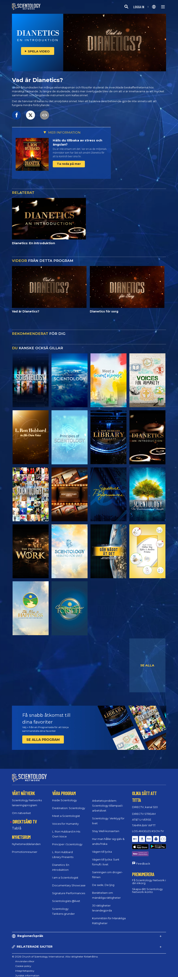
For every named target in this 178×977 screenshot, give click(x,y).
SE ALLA (147, 665)
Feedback (143, 849)
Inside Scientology (64, 796)
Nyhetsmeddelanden (26, 840)
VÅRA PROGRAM (64, 789)
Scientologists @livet (66, 897)
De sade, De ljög (103, 881)
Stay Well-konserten (105, 827)
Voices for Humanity (65, 819)
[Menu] (163, 6)
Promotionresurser (24, 848)
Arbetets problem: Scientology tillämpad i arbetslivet (107, 801)
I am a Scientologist (65, 873)
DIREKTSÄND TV (25, 817)
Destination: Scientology (68, 804)
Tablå (16, 825)
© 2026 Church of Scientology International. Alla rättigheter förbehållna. (55, 952)
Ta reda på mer (69, 164)
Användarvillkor (24, 957)
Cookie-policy (23, 962)
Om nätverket (21, 809)
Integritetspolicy (24, 967)
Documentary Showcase (68, 881)
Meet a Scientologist (66, 812)
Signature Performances (68, 889)
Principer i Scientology (67, 840)
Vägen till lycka (102, 848)
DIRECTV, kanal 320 (145, 803)
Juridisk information (27, 971)
